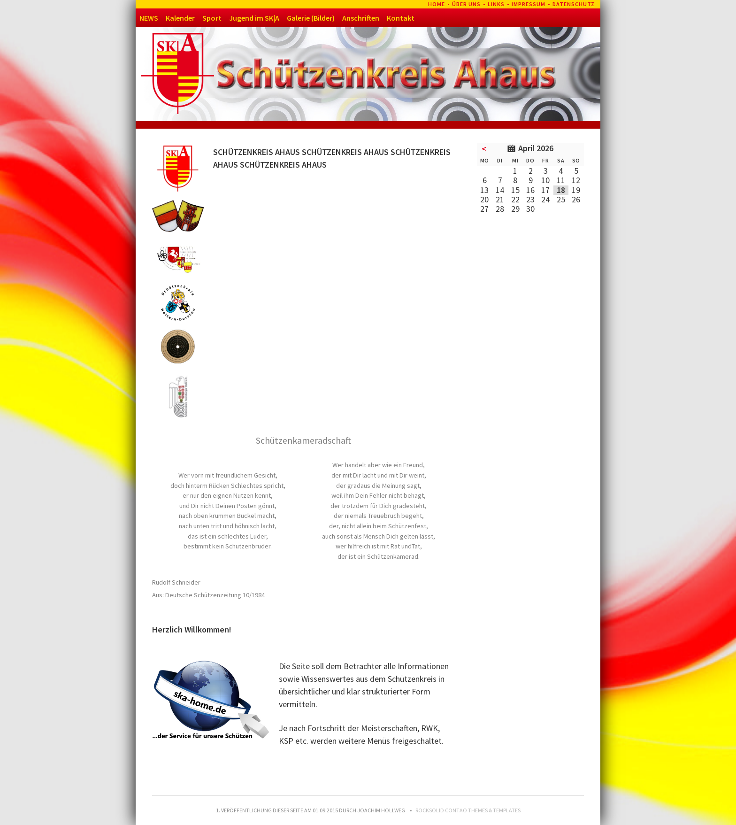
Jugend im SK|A (254, 18)
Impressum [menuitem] (528, 4)
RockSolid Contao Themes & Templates (468, 810)
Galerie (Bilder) (311, 18)
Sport (212, 18)
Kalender (180, 18)
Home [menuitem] (436, 4)
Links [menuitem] (496, 4)
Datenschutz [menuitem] (573, 4)
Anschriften (360, 18)
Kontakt (400, 18)
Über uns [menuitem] (466, 4)
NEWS (148, 18)
